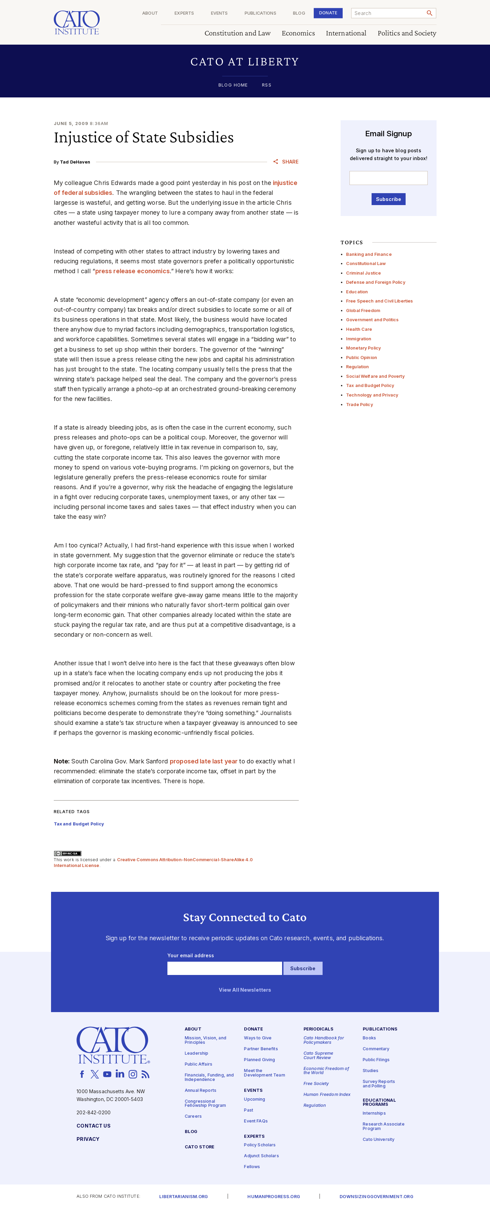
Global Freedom (363, 310)
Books (369, 1038)
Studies (370, 1071)
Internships (374, 1113)
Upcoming (254, 1099)
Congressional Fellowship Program (205, 1103)
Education (357, 291)
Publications (260, 13)
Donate (328, 12)
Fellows (252, 1167)
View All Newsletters (245, 990)
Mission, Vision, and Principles (205, 1040)
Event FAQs (255, 1121)
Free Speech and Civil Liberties (379, 301)
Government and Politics (372, 319)
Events (219, 13)
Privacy (88, 1139)
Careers (193, 1116)
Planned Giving (259, 1060)
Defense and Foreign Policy (375, 282)
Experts (184, 13)
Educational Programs (379, 1102)
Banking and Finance (369, 254)
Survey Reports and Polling (379, 1084)
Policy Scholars (260, 1145)
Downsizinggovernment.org (376, 1197)
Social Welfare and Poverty (375, 376)
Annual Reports (200, 1090)
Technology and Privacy (372, 395)
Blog (299, 13)
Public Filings (376, 1060)
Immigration (359, 338)
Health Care (359, 329)
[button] (245, 61)
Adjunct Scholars (261, 1156)
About (150, 13)
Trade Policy (359, 404)
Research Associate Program (384, 1126)
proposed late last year (204, 761)
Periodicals (319, 1029)
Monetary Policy (363, 348)
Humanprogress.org (273, 1197)
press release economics (132, 271)
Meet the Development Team (264, 1073)
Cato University (378, 1139)
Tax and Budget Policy (370, 385)
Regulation (357, 366)
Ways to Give (258, 1038)
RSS (266, 85)
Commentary (376, 1049)
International (346, 33)
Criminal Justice (363, 273)
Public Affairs (198, 1064)
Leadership (196, 1053)
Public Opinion (361, 357)
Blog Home (233, 85)
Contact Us (93, 1126)
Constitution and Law (238, 33)
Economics (298, 33)
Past (248, 1110)
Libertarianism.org (183, 1197)
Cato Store (199, 1147)
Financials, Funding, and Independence (209, 1077)
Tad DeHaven (75, 162)
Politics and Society (407, 33)
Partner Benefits (261, 1049)
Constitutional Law (366, 263)
